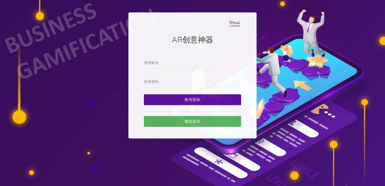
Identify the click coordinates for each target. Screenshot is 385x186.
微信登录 (192, 121)
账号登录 (192, 99)
